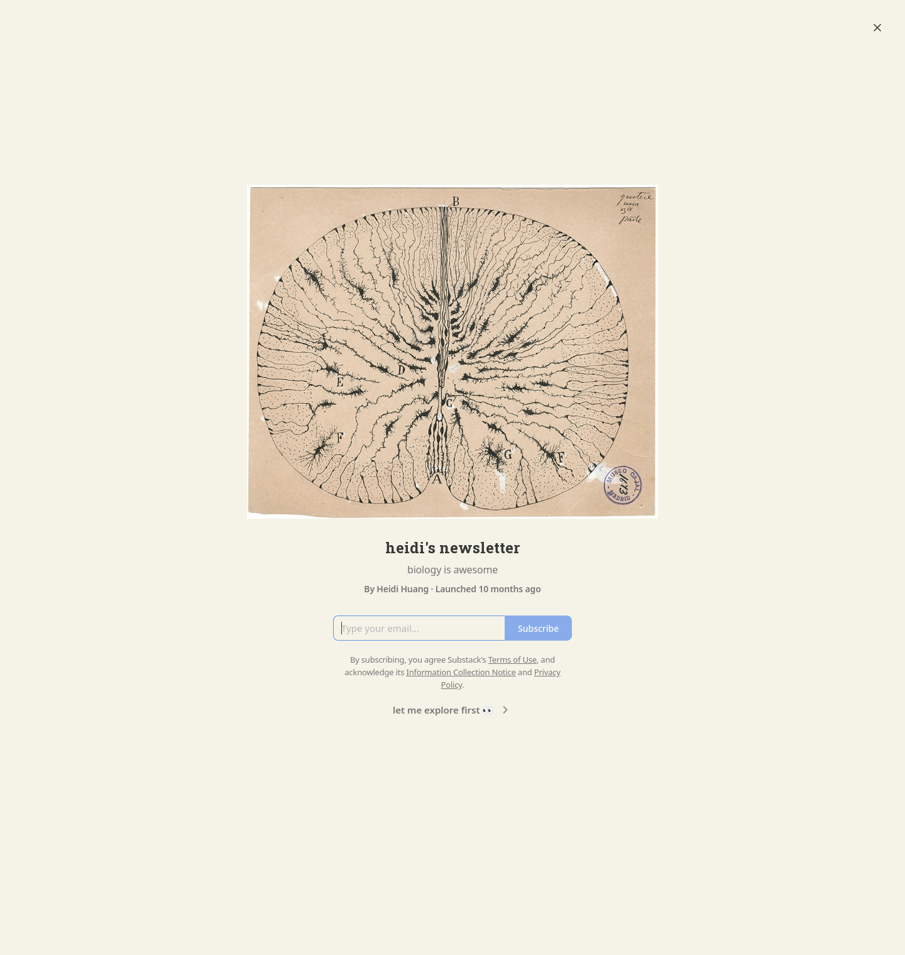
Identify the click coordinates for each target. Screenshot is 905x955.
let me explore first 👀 (452, 710)
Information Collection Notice (460, 672)
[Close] (877, 27)
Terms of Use (512, 659)
